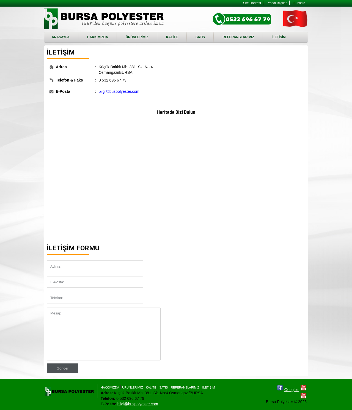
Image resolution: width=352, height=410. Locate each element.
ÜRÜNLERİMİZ (137, 37)
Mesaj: (104, 334)
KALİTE (172, 37)
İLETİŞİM (279, 37)
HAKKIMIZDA (97, 37)
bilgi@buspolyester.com (119, 91)
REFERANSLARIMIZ (238, 37)
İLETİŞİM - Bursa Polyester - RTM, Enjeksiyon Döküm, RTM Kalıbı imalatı (105, 18)
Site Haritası (252, 3)
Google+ (291, 389)
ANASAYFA (61, 37)
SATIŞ (200, 37)
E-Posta (299, 3)
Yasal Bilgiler (277, 3)
